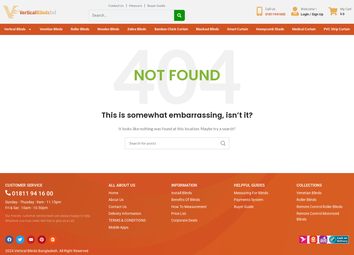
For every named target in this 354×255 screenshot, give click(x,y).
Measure (135, 6)
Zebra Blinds (136, 29)
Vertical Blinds (18, 29)
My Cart (345, 9)
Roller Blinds (80, 29)
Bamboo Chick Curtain (171, 29)
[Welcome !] (294, 11)
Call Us (270, 9)
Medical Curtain (304, 29)
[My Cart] (333, 11)
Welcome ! (308, 9)
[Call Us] (259, 11)
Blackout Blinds (207, 29)
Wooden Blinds (108, 29)
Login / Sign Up (312, 14)
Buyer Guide (156, 6)
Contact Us (116, 6)
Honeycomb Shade (270, 29)
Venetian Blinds (51, 29)
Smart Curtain (237, 29)
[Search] (179, 15)
